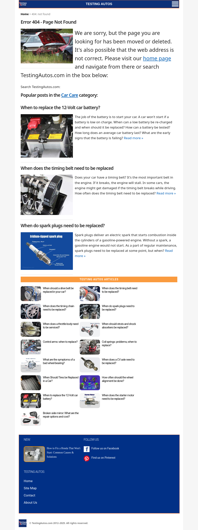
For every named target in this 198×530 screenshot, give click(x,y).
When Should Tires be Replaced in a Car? (60, 379)
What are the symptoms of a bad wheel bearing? (59, 361)
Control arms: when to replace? (60, 342)
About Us (30, 502)
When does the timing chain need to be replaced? (58, 307)
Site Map (30, 488)
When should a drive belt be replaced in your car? (58, 290)
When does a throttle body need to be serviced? (60, 325)
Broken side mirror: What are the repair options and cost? (61, 414)
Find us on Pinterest (103, 457)
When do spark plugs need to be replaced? (118, 307)
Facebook (113, 448)
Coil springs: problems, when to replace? (119, 343)
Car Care (69, 95)
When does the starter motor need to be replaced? (118, 397)
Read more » (133, 138)
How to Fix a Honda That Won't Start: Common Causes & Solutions (63, 452)
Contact (29, 495)
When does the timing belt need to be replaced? (119, 290)
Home (25, 14)
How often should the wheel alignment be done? (117, 379)
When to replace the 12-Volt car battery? (60, 397)
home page (157, 58)
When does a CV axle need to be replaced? (118, 361)
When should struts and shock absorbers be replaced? (119, 325)
